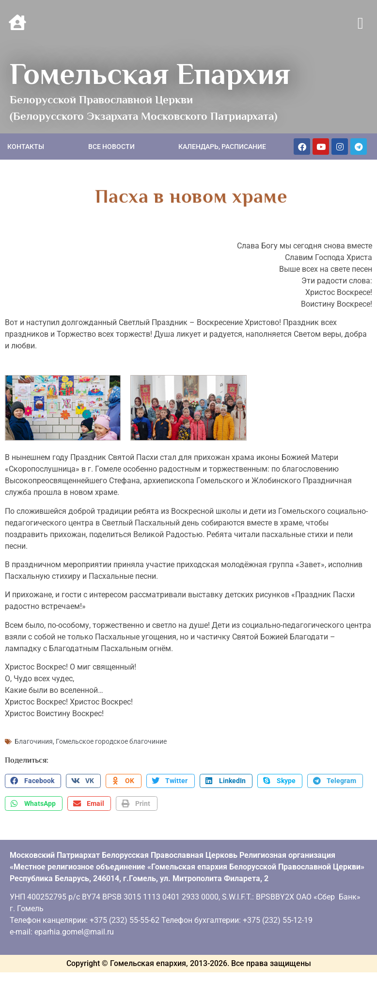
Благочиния (34, 741)
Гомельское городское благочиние (111, 741)
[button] (360, 24)
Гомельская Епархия (150, 74)
